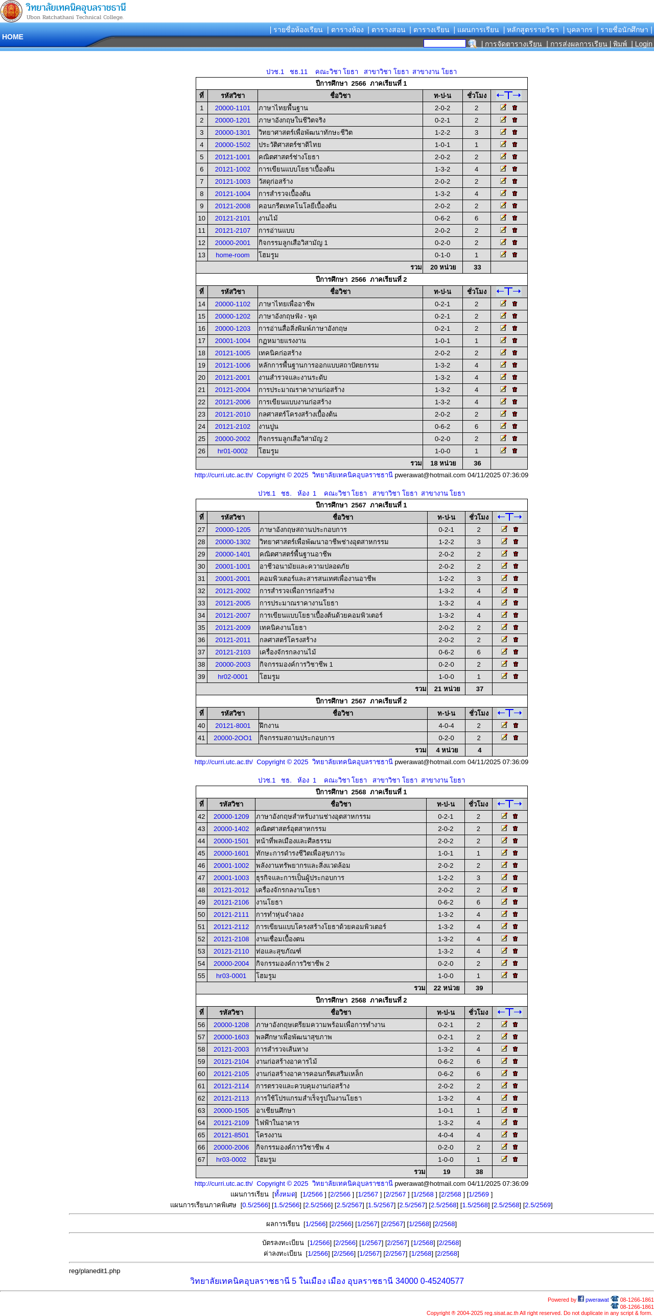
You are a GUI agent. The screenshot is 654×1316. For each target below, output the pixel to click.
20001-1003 (231, 878)
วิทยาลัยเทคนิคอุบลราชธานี (240, 1281)
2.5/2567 (350, 1205)
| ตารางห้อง (345, 30)
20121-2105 (231, 1074)
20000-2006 (231, 1147)
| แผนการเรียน (476, 30)
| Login (640, 44)
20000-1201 (232, 120)
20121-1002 (232, 169)
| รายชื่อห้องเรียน (296, 30)
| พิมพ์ (618, 44)
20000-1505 (231, 1110)
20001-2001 (232, 578)
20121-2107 (232, 230)
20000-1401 (232, 554)
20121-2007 (232, 615)
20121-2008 (232, 206)
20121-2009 (232, 627)
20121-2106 (231, 902)
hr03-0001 (231, 976)
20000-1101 (232, 108)
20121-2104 (231, 1061)
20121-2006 (232, 402)
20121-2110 (231, 951)
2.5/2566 (318, 1205)
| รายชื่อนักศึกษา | (624, 30)
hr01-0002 (233, 451)
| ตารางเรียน (429, 30)
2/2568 (452, 1194)
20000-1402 (231, 829)
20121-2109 (231, 1123)
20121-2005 (232, 603)
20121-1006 (232, 365)
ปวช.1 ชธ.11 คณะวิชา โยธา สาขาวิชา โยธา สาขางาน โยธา (361, 72)
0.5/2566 (255, 1205)
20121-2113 (231, 1098)
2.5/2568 (444, 1205)
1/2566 (313, 1194)
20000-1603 (231, 1037)
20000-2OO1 (233, 738)
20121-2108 (231, 939)
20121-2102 (232, 426)
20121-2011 (232, 640)
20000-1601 (231, 853)
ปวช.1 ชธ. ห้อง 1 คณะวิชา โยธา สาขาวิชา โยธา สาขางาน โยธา (361, 493)
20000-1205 (232, 529)
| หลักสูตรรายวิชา (531, 30)
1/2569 (480, 1194)
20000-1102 (232, 304)
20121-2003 (231, 1049)
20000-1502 (232, 145)
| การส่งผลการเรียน (577, 44)
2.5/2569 (538, 1205)
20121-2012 (231, 890)
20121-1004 (232, 194)
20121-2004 (232, 390)
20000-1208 (231, 1025)
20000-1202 (232, 316)
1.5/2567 (381, 1205)
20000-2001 (232, 243)
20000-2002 (232, 439)
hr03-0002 (231, 1159)
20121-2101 (232, 218)
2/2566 (341, 1194)
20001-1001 (232, 566)
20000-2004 (231, 963)
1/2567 (369, 1194)
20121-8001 (232, 725)
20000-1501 (231, 841)
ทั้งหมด (284, 1194)
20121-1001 (232, 157)
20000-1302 (232, 542)
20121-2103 (232, 652)
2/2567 (397, 1194)
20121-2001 (232, 377)
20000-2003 (232, 664)
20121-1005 (232, 353)
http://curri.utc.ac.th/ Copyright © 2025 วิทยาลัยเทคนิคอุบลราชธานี (294, 475)
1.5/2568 (475, 1205)
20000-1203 (232, 328)
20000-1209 (231, 816)
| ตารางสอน (386, 30)
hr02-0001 (233, 676)
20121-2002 (232, 591)
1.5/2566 (287, 1205)
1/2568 (424, 1194)
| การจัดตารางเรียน (512, 44)
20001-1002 (231, 865)
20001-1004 (232, 341)
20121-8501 (231, 1135)
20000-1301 (232, 132)
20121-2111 (231, 914)
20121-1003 (232, 181)
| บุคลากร (578, 30)
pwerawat (593, 1300)
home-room (232, 255)
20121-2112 (231, 927)
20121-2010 (232, 414)
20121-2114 (231, 1086)
